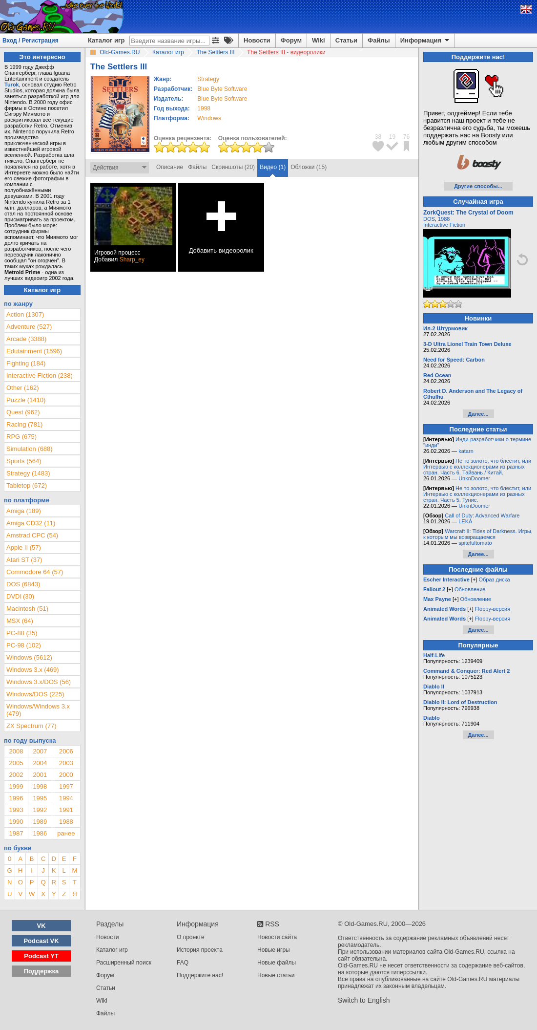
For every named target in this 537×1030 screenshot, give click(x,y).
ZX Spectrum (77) (31, 726)
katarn (466, 451)
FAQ (182, 962)
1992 (40, 810)
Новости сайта (277, 937)
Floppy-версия (492, 609)
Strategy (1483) (28, 473)
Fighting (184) (25, 363)
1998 (203, 108)
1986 (40, 833)
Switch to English (364, 1000)
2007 (40, 751)
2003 (66, 763)
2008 (16, 751)
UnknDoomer (474, 478)
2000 (66, 774)
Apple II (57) (23, 547)
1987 (16, 833)
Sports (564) (23, 461)
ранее (66, 833)
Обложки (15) (308, 167)
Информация (425, 40)
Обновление (470, 589)
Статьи (346, 40)
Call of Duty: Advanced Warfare (482, 515)
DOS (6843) (23, 584)
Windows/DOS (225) (35, 694)
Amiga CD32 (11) (30, 523)
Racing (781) (24, 424)
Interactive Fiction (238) (39, 375)
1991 (66, 810)
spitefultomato (475, 543)
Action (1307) (25, 314)
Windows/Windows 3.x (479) (38, 710)
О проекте (191, 937)
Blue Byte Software (222, 89)
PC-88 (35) (22, 633)
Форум (291, 40)
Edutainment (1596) (34, 351)
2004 (40, 763)
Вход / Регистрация (30, 40)
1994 (66, 798)
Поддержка (41, 971)
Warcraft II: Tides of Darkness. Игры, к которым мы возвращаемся (478, 534)
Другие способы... (478, 186)
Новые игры (273, 949)
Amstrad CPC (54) (32, 535)
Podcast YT (41, 956)
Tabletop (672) (26, 485)
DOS (429, 219)
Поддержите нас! (200, 975)
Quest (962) (23, 412)
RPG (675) (21, 436)
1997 (66, 786)
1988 (66, 821)
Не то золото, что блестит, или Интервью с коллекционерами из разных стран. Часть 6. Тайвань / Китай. (477, 466)
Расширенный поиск (123, 962)
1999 (16, 786)
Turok (11, 84)
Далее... (478, 414)
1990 (16, 821)
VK (41, 925)
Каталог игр (106, 40)
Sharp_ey (132, 259)
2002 (16, 774)
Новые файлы (276, 962)
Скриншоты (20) (233, 167)
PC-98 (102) (23, 645)
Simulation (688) (29, 448)
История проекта (200, 949)
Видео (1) (273, 167)
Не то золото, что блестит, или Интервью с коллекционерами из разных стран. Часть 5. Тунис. (477, 494)
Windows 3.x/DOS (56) (38, 682)
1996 (16, 798)
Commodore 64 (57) (34, 572)
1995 (40, 798)
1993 (16, 810)
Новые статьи (276, 975)
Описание (169, 167)
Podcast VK (41, 940)
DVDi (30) (20, 596)
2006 (66, 751)
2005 (16, 763)
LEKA (465, 521)
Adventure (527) (29, 326)
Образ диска (494, 579)
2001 (40, 774)
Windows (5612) (29, 657)
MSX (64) (19, 620)
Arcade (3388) (26, 339)
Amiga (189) (23, 511)
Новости (257, 40)
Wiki (318, 40)
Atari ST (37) (24, 559)
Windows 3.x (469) (32, 669)
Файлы (379, 40)
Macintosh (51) (27, 608)
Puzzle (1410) (25, 400)
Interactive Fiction (444, 225)
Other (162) (22, 387)
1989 (40, 821)
